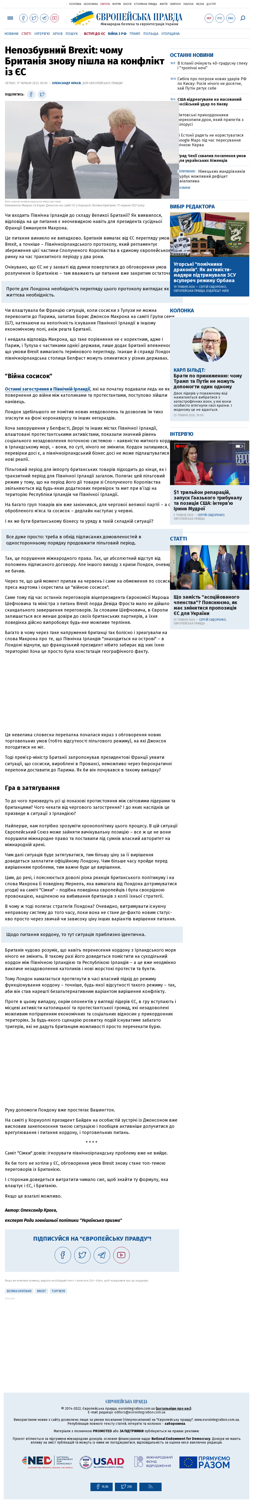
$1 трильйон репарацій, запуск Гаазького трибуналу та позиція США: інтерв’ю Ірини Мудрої (208, 660)
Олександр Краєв (66, 83)
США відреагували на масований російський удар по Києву (209, 261)
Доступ (211, 4)
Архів (58, 34)
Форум (116, 4)
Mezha (200, 4)
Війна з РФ (117, 34)
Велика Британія (19, 1291)
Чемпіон (175, 4)
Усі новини (182, 347)
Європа (105, 4)
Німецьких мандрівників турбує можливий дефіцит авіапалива (211, 335)
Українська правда (50, 4)
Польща (150, 34)
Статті (26, 34)
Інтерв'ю (42, 34)
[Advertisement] (92, 693)
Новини (11, 34)
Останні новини (191, 214)
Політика (75, 4)
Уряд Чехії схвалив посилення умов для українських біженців (211, 317)
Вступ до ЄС (94, 34)
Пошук (71, 34)
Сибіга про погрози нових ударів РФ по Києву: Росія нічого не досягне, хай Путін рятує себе (211, 243)
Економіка (91, 4)
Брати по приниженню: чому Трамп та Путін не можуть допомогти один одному (208, 540)
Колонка (182, 470)
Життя (164, 4)
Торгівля (58, 1291)
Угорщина (170, 34)
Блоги (127, 4)
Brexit (41, 1291)
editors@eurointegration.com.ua (139, 1412)
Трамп (134, 34)
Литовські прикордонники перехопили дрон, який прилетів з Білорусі (210, 279)
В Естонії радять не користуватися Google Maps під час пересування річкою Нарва (210, 299)
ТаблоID (188, 4)
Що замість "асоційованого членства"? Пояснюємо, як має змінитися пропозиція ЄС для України (206, 764)
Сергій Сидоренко (212, 446)
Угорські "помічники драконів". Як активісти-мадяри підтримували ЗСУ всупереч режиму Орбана (205, 432)
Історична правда (145, 4)
